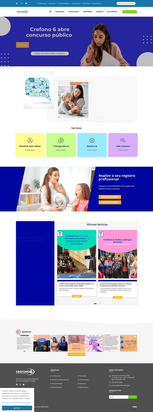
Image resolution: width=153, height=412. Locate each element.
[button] (24, 343)
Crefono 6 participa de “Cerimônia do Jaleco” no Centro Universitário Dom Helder (76, 285)
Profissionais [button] (76, 3)
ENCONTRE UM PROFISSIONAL (126, 3)
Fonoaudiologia (57, 383)
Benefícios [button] (86, 3)
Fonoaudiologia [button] (63, 3)
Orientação (87, 12)
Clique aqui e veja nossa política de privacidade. (16, 402)
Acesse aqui (22, 48)
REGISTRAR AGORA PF (109, 197)
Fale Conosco (112, 12)
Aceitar (17, 408)
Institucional (56, 376)
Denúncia (100, 12)
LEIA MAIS (77, 296)
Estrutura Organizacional (60, 380)
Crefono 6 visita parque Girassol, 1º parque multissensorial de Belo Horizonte (115, 285)
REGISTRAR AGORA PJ (109, 202)
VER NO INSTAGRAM (76, 354)
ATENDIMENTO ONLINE (129, 11)
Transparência (57, 387)
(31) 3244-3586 (117, 382)
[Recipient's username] (118, 397)
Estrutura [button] (52, 3)
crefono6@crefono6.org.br (121, 385)
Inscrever (132, 397)
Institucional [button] (41, 3)
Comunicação (73, 12)
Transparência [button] (96, 3)
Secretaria (59, 12)
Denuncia (82, 383)
